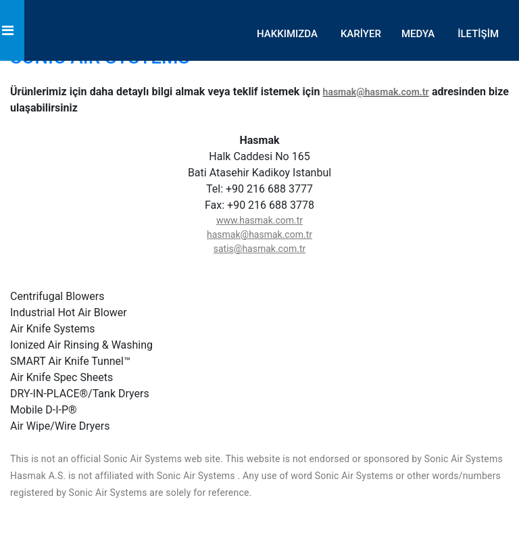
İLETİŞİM (478, 34)
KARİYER (361, 34)
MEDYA (418, 34)
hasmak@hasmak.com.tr (376, 91)
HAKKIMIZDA (287, 34)
